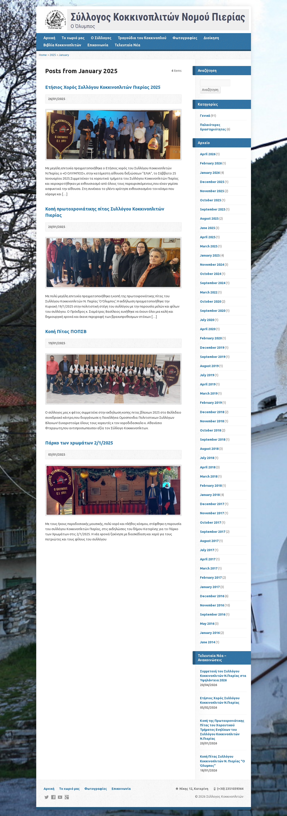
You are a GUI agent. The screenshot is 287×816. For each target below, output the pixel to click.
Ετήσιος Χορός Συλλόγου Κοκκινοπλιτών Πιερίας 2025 (102, 87)
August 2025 (209, 218)
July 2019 (207, 375)
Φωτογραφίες (184, 38)
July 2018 (207, 458)
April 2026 (207, 154)
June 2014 (207, 642)
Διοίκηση (211, 38)
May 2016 (207, 623)
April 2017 (207, 559)
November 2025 (212, 191)
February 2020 (211, 338)
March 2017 (208, 568)
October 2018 (210, 430)
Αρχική (49, 38)
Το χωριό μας (73, 38)
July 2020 (207, 320)
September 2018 (212, 439)
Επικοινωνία (97, 45)
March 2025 (208, 246)
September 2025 (212, 209)
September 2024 (212, 283)
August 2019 (209, 366)
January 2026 (210, 172)
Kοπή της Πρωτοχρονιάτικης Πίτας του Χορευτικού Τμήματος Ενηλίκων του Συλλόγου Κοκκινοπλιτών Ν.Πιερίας (222, 730)
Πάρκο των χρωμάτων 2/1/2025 (79, 442)
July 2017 (207, 550)
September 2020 (212, 310)
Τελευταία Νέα (127, 45)
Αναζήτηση (210, 89)
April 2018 (207, 467)
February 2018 (211, 485)
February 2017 (211, 577)
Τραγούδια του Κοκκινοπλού (142, 38)
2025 (53, 54)
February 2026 (211, 163)
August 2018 (209, 448)
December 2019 (212, 347)
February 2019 (211, 402)
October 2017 (210, 522)
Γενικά (205, 115)
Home (43, 54)
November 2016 (212, 605)
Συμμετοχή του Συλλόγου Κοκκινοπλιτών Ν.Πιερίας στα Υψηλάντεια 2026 (223, 675)
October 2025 (210, 200)
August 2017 (209, 541)
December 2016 (212, 596)
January (64, 54)
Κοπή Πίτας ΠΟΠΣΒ (66, 331)
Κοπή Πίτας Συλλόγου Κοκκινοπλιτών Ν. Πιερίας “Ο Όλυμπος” (222, 761)
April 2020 (207, 329)
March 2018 (208, 476)
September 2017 (212, 531)
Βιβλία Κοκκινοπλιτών (62, 45)
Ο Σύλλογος (101, 38)
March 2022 (208, 292)
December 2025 (212, 182)
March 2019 (208, 393)
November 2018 (212, 421)
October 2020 (210, 301)
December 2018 (212, 412)
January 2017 (210, 587)
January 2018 (210, 495)
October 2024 (210, 274)
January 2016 (210, 633)
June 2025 (207, 228)
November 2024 (212, 264)
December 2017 (212, 504)
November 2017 (212, 513)
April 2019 (207, 384)
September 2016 (212, 614)
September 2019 (212, 357)
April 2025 (207, 237)
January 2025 (210, 255)
